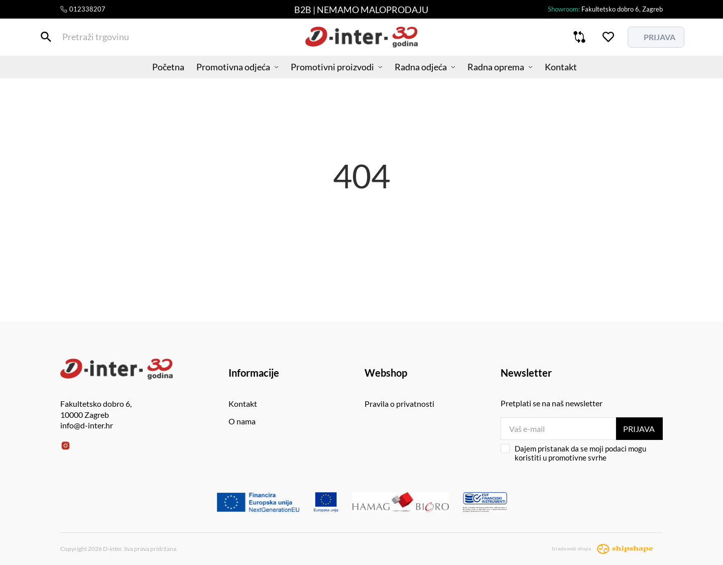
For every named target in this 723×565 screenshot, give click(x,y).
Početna (158, 72)
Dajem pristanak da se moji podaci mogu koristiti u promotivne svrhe (573, 453)
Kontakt (571, 72)
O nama (242, 421)
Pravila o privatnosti (399, 403)
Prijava (639, 428)
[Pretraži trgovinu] (67, 39)
